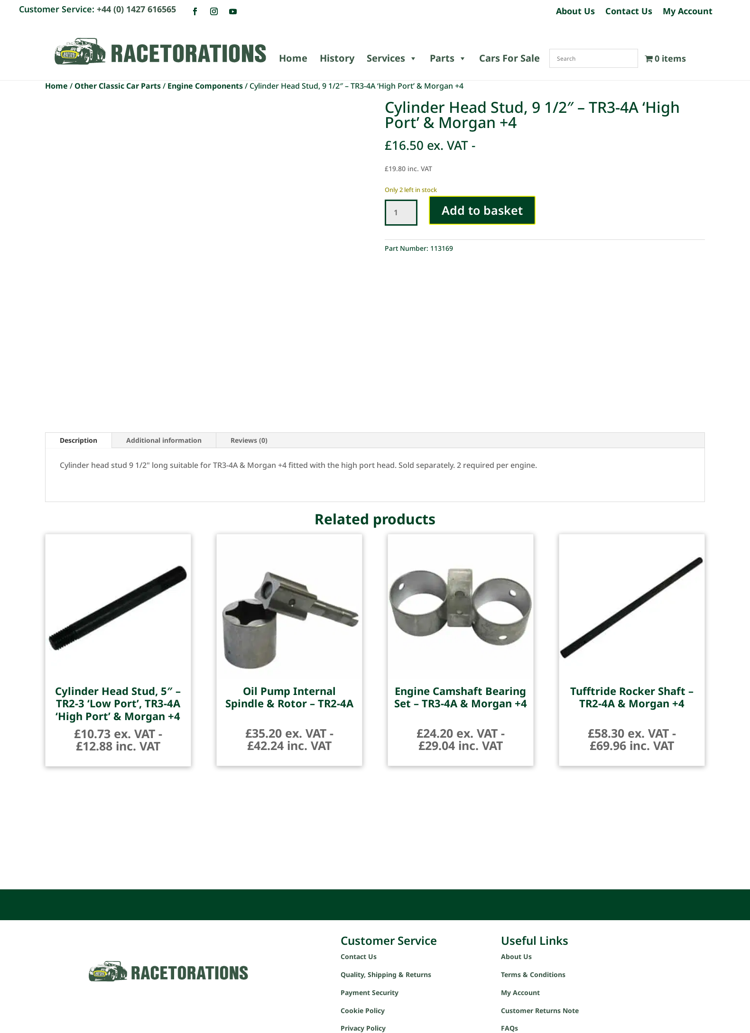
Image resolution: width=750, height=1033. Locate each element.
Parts (448, 58)
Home (293, 58)
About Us (575, 12)
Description (78, 440)
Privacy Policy (363, 1028)
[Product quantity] (401, 213)
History (337, 58)
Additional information (164, 440)
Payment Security (369, 992)
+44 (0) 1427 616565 (136, 9)
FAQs (509, 1028)
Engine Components (205, 86)
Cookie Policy (363, 1010)
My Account (688, 12)
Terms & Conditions (533, 974)
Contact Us (628, 12)
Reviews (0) (249, 440)
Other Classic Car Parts (117, 86)
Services (392, 58)
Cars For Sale (509, 58)
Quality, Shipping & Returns (386, 974)
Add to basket (482, 210)
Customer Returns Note (540, 1010)
